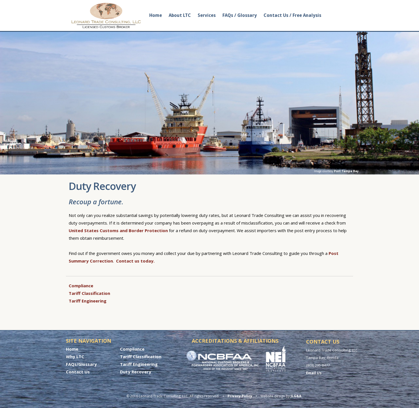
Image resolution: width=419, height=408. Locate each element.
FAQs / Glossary (239, 15)
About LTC (180, 15)
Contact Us (78, 372)
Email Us (314, 372)
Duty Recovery (135, 372)
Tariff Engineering (87, 301)
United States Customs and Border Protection (118, 230)
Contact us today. (135, 261)
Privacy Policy (240, 396)
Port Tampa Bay (346, 171)
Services (207, 15)
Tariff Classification (89, 293)
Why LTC (75, 356)
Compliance (81, 285)
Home (155, 15)
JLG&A (296, 396)
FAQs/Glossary (81, 364)
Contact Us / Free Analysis (292, 15)
